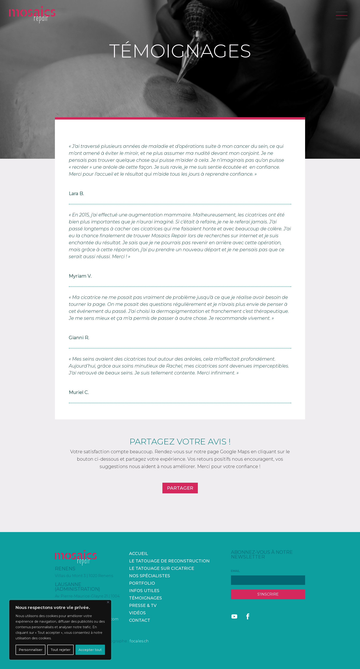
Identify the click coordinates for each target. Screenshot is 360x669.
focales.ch (139, 641)
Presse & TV (143, 605)
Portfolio (142, 583)
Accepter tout (90, 650)
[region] (60, 630)
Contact (139, 620)
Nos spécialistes (149, 575)
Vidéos (137, 612)
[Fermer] (108, 602)
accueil (138, 553)
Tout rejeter (60, 650)
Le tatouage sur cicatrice (161, 568)
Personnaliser (30, 650)
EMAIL (235, 571)
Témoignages (145, 598)
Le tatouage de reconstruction (169, 561)
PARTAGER (180, 488)
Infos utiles (144, 590)
